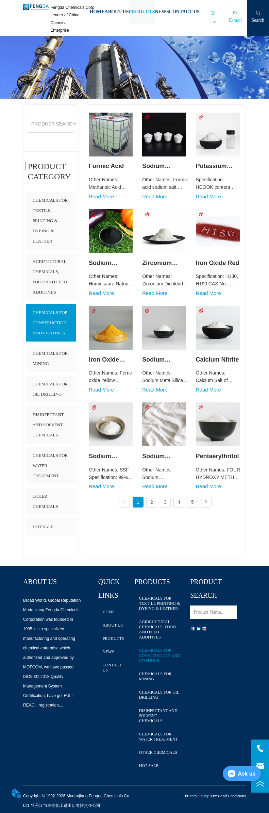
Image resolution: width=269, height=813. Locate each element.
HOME (96, 11)
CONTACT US (184, 11)
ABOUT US (117, 11)
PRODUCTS (142, 11)
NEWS (162, 11)
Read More (101, 196)
